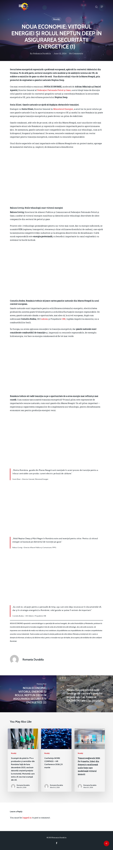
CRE (64, 319)
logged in (27, 817)
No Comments (76, 53)
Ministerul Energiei (63, 109)
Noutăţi (56, 19)
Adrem (44, 319)
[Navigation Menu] (102, 7)
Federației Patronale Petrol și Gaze (54, 90)
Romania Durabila (42, 53)
